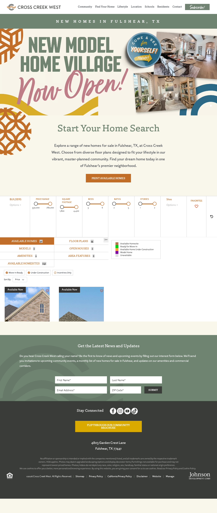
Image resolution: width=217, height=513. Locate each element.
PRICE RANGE (42, 199)
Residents (163, 6)
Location (136, 6)
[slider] (36, 204)
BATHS (117, 199)
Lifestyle (122, 6)
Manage (170, 476)
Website (156, 476)
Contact (177, 6)
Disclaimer (142, 476)
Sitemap (80, 476)
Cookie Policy (189, 468)
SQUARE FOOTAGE (67, 201)
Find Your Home (105, 6)
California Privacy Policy (120, 476)
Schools (149, 6)
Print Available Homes (108, 178)
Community (85, 6)
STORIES (144, 199)
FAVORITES (196, 200)
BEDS (91, 199)
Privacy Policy (172, 468)
